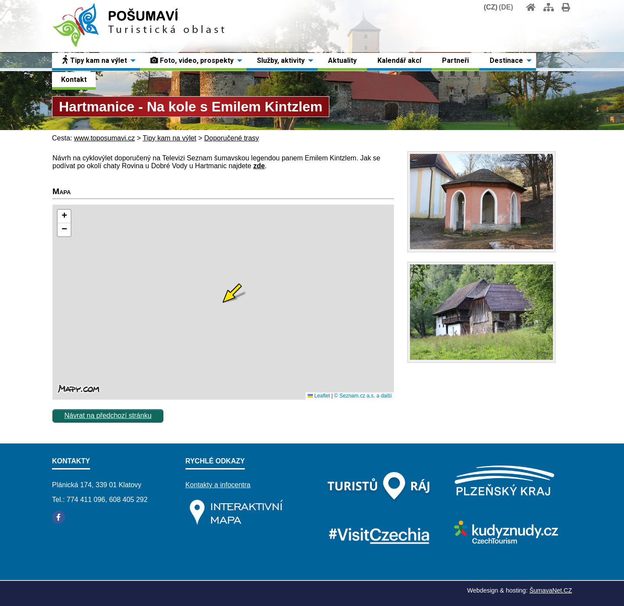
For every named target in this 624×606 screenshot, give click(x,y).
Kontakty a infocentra (217, 485)
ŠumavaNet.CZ (551, 590)
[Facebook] (58, 517)
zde (259, 165)
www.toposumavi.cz (104, 138)
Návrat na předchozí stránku (108, 415)
